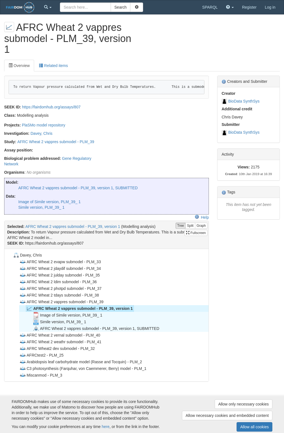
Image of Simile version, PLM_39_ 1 (49, 202)
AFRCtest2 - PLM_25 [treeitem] (41, 355)
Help (202, 217)
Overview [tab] (19, 65)
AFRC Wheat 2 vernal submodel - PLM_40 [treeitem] (59, 335)
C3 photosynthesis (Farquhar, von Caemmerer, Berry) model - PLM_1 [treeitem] (82, 368)
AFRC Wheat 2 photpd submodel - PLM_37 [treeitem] (60, 288)
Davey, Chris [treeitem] (27, 255)
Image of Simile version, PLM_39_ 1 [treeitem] (67, 315)
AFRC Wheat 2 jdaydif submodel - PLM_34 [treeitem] (60, 268)
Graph (201, 226)
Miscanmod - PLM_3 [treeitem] (40, 375)
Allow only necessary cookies (243, 404)
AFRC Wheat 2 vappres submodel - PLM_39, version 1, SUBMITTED (78, 188)
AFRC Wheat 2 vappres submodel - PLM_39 (55, 142)
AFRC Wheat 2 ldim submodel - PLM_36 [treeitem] (58, 281)
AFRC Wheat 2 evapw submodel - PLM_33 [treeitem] (60, 261)
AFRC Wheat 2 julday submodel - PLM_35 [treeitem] (59, 275)
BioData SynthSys (244, 101)
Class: (10, 115)
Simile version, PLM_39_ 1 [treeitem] (59, 321)
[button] (48, 7)
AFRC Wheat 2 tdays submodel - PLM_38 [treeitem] (59, 295)
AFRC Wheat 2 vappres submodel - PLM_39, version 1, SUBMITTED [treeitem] (96, 328)
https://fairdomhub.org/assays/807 (51, 107)
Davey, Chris (41, 133)
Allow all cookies (254, 427)
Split (190, 226)
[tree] (106, 315)
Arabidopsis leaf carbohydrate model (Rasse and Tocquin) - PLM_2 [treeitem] (80, 362)
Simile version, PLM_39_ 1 (41, 207)
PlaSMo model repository (43, 125)
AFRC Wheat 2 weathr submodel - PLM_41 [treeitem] (60, 342)
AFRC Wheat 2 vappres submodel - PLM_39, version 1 (72, 226)
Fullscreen (196, 233)
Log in (270, 7)
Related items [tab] (53, 65)
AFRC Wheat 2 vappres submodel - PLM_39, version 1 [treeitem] (79, 308)
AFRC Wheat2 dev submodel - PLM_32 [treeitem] (57, 348)
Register (249, 7)
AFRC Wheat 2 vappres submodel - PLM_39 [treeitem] (61, 301)
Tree (180, 226)
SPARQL (210, 7)
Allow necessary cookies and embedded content (227, 415)
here (106, 426)
